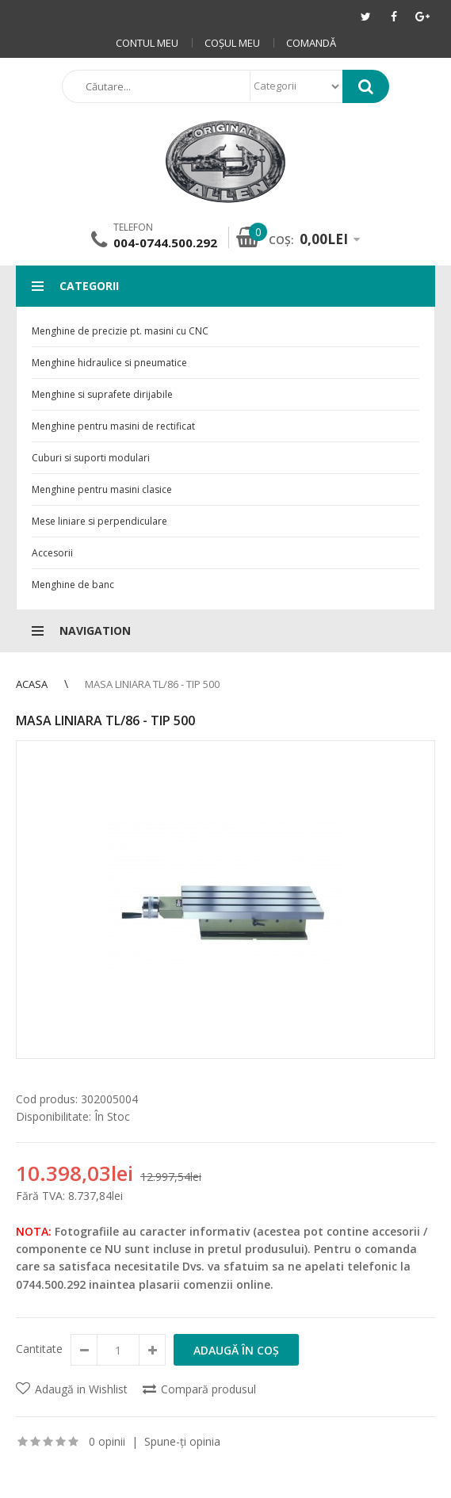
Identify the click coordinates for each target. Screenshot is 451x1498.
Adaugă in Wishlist (81, 1389)
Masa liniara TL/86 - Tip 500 (152, 684)
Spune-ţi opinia (182, 1441)
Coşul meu (232, 43)
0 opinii (107, 1441)
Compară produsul (208, 1389)
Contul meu (147, 43)
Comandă (311, 43)
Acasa (32, 684)
